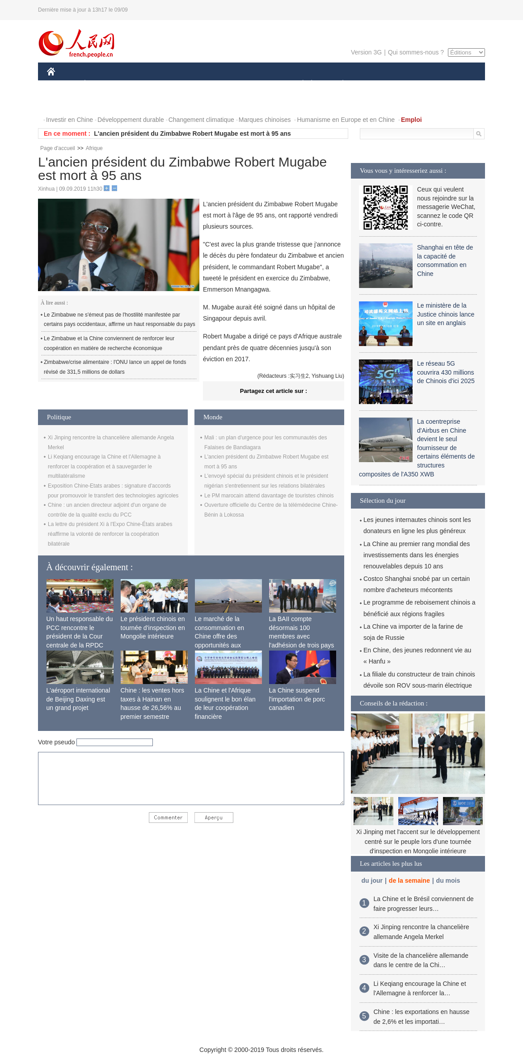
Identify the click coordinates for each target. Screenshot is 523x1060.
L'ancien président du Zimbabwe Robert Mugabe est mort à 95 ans (192, 133)
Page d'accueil (57, 148)
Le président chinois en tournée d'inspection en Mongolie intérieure (153, 627)
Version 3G (366, 52)
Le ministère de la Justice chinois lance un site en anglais (445, 314)
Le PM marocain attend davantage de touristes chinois (269, 495)
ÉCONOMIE (101, 84)
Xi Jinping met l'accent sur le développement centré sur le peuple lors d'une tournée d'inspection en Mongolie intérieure (418, 841)
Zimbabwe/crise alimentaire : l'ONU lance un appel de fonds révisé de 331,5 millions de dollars (115, 367)
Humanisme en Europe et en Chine (346, 119)
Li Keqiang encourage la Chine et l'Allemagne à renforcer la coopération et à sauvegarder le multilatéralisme (104, 466)
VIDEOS (101, 102)
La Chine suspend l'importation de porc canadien (297, 699)
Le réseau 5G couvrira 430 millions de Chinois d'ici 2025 (446, 372)
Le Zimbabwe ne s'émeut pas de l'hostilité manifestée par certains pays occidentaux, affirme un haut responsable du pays (119, 320)
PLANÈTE (338, 84)
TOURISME (412, 84)
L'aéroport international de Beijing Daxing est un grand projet (78, 699)
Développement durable (130, 119)
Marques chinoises (265, 119)
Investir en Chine (69, 119)
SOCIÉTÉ (298, 84)
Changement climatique (201, 119)
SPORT (374, 84)
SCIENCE (219, 84)
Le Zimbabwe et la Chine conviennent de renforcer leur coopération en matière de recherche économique (109, 343)
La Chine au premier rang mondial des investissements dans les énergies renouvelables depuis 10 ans (416, 555)
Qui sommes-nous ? (416, 52)
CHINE (62, 84)
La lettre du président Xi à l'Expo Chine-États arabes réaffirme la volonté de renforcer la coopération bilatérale (110, 534)
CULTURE (259, 84)
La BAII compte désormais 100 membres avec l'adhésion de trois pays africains (301, 636)
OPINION (454, 84)
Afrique (94, 148)
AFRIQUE (179, 84)
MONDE (142, 84)
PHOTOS (65, 102)
